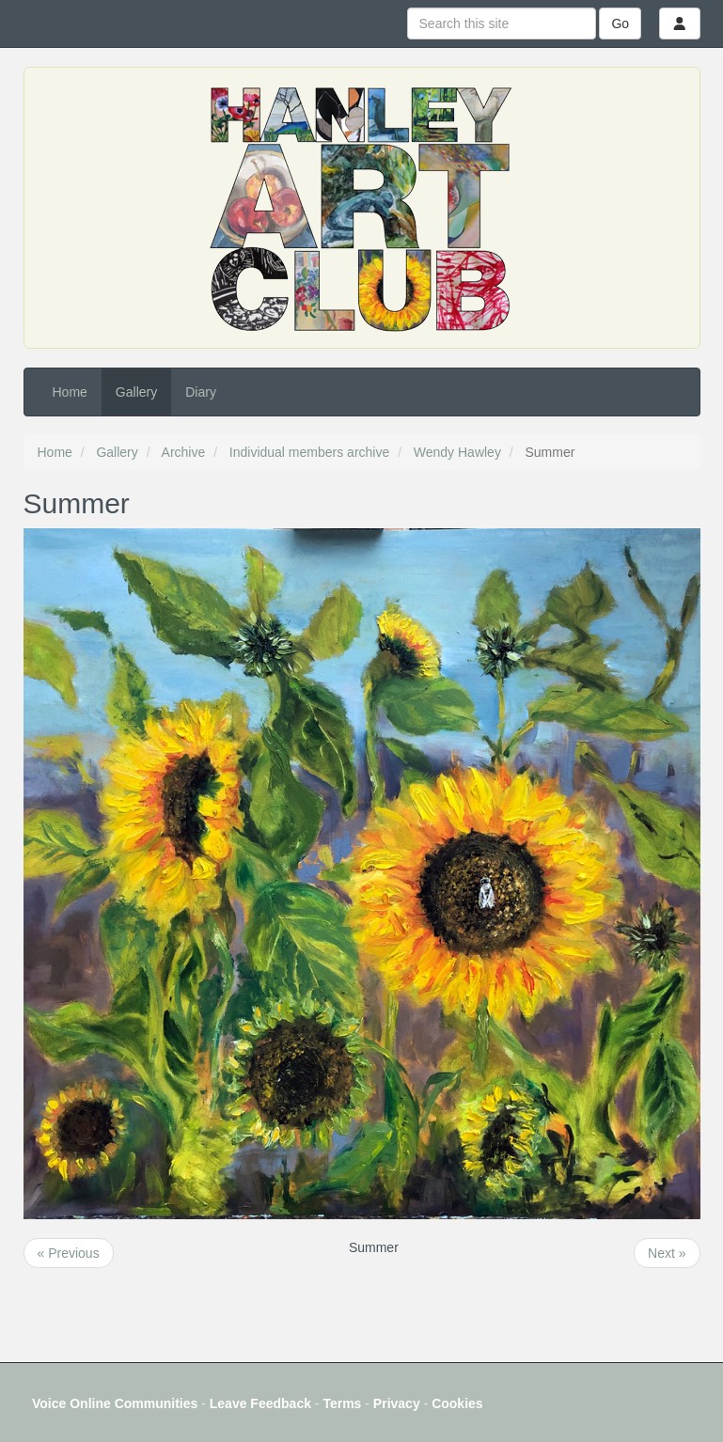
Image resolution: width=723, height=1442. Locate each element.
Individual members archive (309, 452)
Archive (184, 452)
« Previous (69, 1253)
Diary (200, 392)
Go (620, 23)
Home (70, 392)
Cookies (457, 1403)
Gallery (136, 392)
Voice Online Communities (114, 1403)
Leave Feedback (260, 1403)
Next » (666, 1253)
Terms (341, 1403)
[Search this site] (501, 23)
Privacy (396, 1403)
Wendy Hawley (457, 452)
